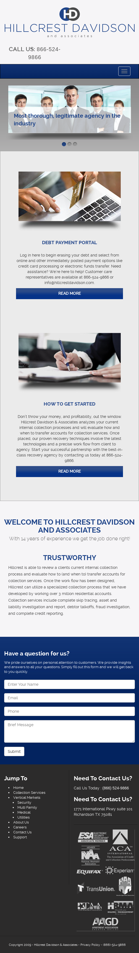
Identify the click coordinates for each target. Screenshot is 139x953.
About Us (21, 822)
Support (20, 837)
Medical (23, 812)
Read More (69, 293)
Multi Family (27, 807)
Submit (14, 751)
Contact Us (22, 832)
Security (24, 802)
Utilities (23, 817)
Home (18, 788)
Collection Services (29, 793)
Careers (20, 827)
